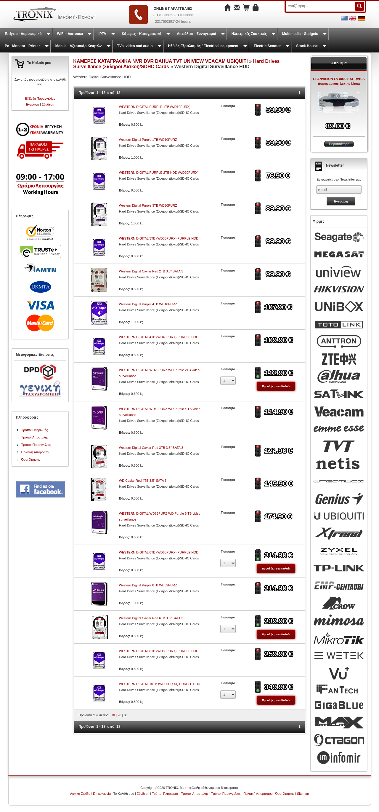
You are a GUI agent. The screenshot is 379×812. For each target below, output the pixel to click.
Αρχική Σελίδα (80, 793)
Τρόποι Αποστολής (35, 437)
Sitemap (303, 793)
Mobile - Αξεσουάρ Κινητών (78, 46)
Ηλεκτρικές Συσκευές (249, 34)
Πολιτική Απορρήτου (36, 452)
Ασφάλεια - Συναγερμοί (196, 34)
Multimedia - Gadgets (300, 34)
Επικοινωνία (102, 793)
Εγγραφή (32, 104)
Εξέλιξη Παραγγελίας (40, 98)
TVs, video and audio (135, 46)
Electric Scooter (267, 46)
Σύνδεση (48, 104)
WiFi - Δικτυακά (70, 34)
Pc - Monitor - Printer (22, 46)
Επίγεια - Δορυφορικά (23, 34)
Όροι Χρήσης (30, 459)
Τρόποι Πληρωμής (34, 430)
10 (113, 715)
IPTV (102, 34)
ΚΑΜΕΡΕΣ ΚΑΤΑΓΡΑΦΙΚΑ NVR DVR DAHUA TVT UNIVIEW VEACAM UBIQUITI (161, 61)
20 (119, 715)
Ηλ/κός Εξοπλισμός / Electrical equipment (203, 46)
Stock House (307, 46)
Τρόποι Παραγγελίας (36, 444)
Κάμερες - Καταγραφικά (141, 34)
